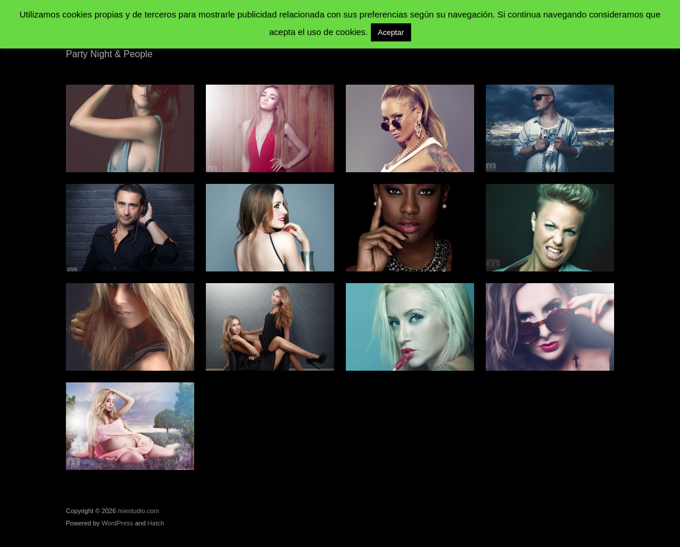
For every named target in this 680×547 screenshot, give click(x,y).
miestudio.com (138, 510)
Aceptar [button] (391, 32)
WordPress (117, 523)
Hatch (156, 523)
